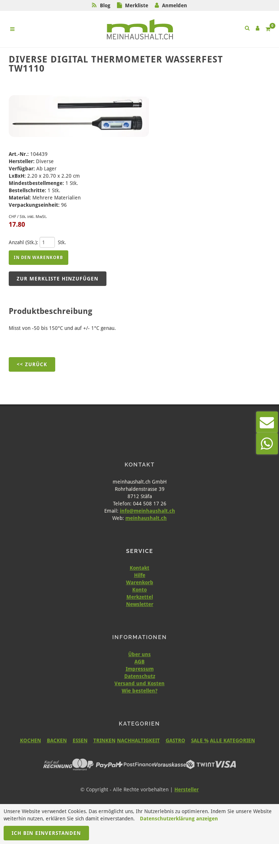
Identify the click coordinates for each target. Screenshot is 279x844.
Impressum (140, 669)
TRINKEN (104, 740)
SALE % (200, 740)
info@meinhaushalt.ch (147, 511)
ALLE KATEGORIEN (232, 740)
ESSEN (80, 740)
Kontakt (139, 568)
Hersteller (186, 789)
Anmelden (174, 5)
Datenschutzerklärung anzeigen (179, 818)
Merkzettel (139, 597)
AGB (139, 662)
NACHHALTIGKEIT (138, 740)
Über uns (139, 654)
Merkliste (136, 5)
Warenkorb (139, 582)
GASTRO (175, 740)
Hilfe (139, 575)
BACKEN (57, 740)
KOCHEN (30, 740)
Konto (139, 590)
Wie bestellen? (139, 691)
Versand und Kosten (139, 683)
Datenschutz (139, 676)
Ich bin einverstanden (46, 833)
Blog (105, 5)
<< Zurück (32, 364)
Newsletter (139, 604)
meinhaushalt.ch (146, 518)
